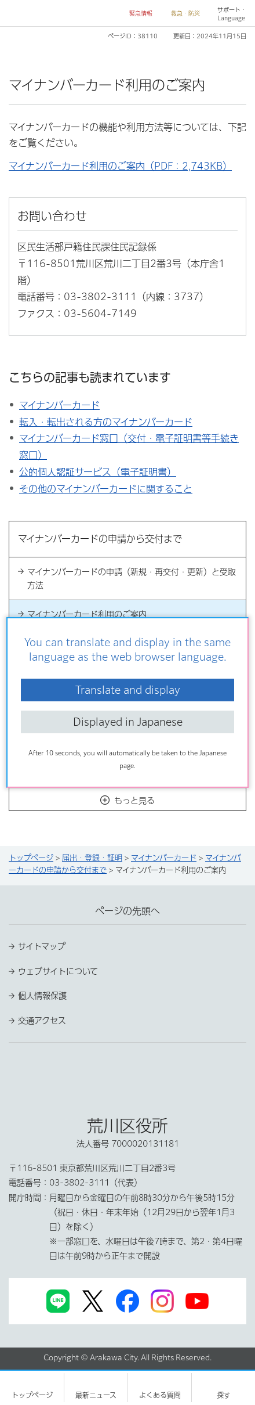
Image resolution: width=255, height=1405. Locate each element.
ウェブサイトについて (58, 971)
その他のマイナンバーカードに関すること (105, 488)
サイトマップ (41, 946)
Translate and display (127, 690)
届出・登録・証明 (92, 858)
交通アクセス (42, 1021)
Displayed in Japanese (128, 721)
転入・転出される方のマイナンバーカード (105, 422)
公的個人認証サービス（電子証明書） (97, 472)
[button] (136, 14)
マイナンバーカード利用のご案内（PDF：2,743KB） (120, 166)
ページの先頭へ (127, 911)
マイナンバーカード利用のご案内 (87, 614)
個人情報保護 (42, 996)
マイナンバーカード (59, 405)
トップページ (31, 858)
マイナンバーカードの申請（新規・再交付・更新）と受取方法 (131, 578)
